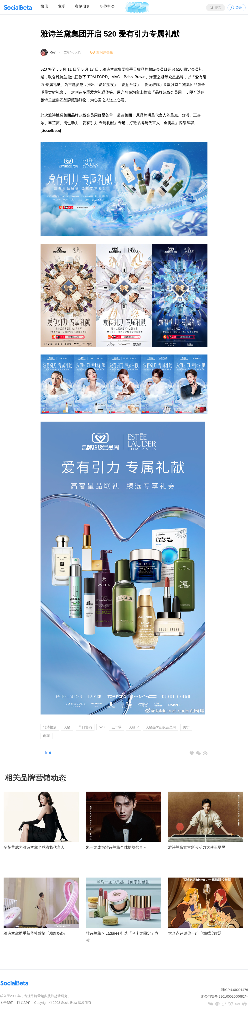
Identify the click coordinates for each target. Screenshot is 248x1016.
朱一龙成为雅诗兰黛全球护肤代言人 (116, 847)
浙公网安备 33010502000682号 (224, 996)
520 (101, 727)
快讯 (44, 6)
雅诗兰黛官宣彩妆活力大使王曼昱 (196, 847)
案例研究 (82, 6)
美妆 (186, 727)
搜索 (218, 8)
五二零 (117, 727)
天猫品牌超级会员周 (161, 727)
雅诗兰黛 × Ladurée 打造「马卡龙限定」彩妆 (122, 936)
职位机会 (107, 6)
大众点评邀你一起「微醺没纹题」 (196, 933)
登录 (238, 8)
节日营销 (85, 727)
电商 (46, 736)
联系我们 (24, 1003)
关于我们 (6, 1003)
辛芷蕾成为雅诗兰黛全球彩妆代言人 (34, 847)
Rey (53, 52)
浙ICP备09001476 (234, 990)
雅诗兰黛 (50, 727)
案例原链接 (104, 52)
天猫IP (134, 727)
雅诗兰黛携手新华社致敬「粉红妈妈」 (36, 933)
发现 (61, 6)
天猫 (67, 727)
